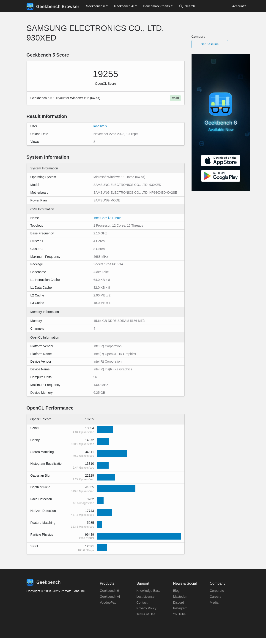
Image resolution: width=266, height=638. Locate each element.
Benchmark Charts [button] (156, 6)
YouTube (179, 614)
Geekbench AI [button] (124, 6)
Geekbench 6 (109, 590)
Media (214, 602)
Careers (215, 596)
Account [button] (238, 6)
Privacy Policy (146, 608)
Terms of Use (145, 614)
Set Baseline (210, 44)
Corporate (217, 590)
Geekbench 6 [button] (95, 6)
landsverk (100, 126)
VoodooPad (108, 602)
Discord (178, 602)
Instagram (180, 608)
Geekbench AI (110, 596)
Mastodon (180, 596)
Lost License (145, 596)
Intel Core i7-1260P (107, 218)
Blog (176, 590)
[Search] (203, 6)
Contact (141, 602)
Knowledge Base (148, 590)
